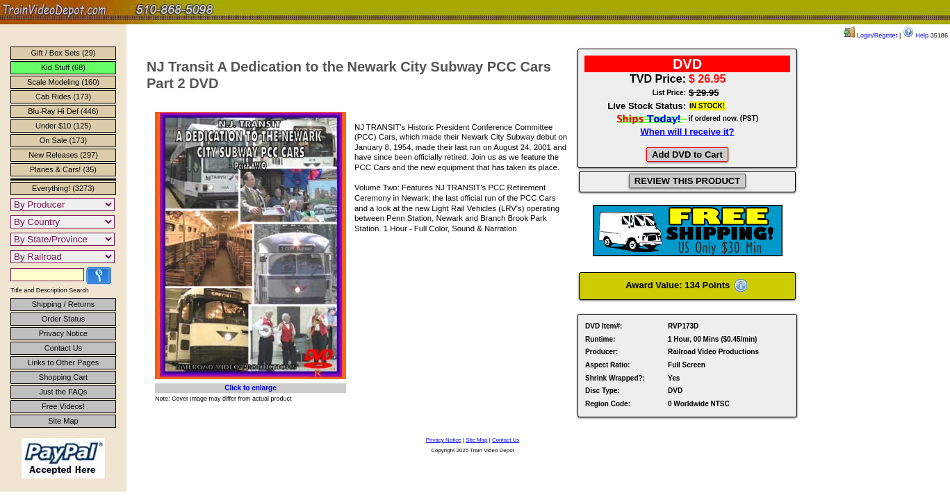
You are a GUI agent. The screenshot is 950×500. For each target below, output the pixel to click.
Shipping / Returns (63, 304)
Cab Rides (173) (63, 96)
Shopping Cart (63, 377)
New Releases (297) (63, 155)
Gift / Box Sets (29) (63, 53)
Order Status (63, 319)
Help (915, 35)
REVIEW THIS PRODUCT (687, 181)
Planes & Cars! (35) (63, 169)
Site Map (63, 421)
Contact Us (63, 348)
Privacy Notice (63, 333)
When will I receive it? (687, 131)
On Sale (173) (63, 140)
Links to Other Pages (63, 362)
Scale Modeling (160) (63, 82)
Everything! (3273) (63, 188)
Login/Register (870, 35)
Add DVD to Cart (687, 154)
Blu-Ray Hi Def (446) (63, 111)
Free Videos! (63, 406)
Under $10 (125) (63, 126)
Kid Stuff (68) (63, 67)
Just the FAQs (63, 392)
